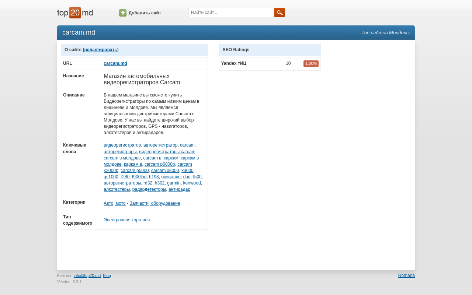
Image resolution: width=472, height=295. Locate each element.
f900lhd (139, 176)
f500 (197, 176)
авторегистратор (160, 145)
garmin (174, 183)
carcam (187, 145)
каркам (171, 158)
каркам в (133, 164)
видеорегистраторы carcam (167, 151)
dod (187, 176)
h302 (160, 183)
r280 (125, 176)
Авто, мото (115, 203)
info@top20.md (87, 275)
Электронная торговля (127, 219)
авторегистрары (120, 151)
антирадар (179, 189)
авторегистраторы (122, 183)
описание (171, 176)
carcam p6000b (160, 164)
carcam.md (115, 63)
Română (406, 275)
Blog (107, 275)
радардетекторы (149, 189)
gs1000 (111, 176)
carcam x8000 (165, 170)
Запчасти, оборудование (154, 203)
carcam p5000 (135, 170)
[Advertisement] (371, 154)
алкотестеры (117, 189)
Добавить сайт (140, 13)
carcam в (152, 158)
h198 (154, 176)
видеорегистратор (122, 145)
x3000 (187, 170)
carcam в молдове (122, 158)
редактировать (100, 49)
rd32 (147, 183)
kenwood (192, 183)
